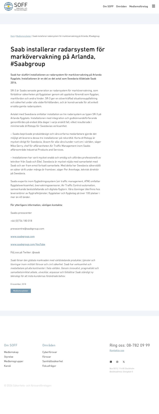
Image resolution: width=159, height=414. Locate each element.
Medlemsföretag (138, 6)
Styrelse (8, 356)
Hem (13, 36)
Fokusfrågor (49, 365)
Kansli (7, 365)
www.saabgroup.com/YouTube (28, 244)
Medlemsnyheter (23, 36)
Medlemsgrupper (13, 361)
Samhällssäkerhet (52, 361)
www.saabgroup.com (23, 236)
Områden (121, 6)
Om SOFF (108, 6)
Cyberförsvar (49, 352)
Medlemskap (11, 352)
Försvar (46, 356)
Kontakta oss (117, 350)
